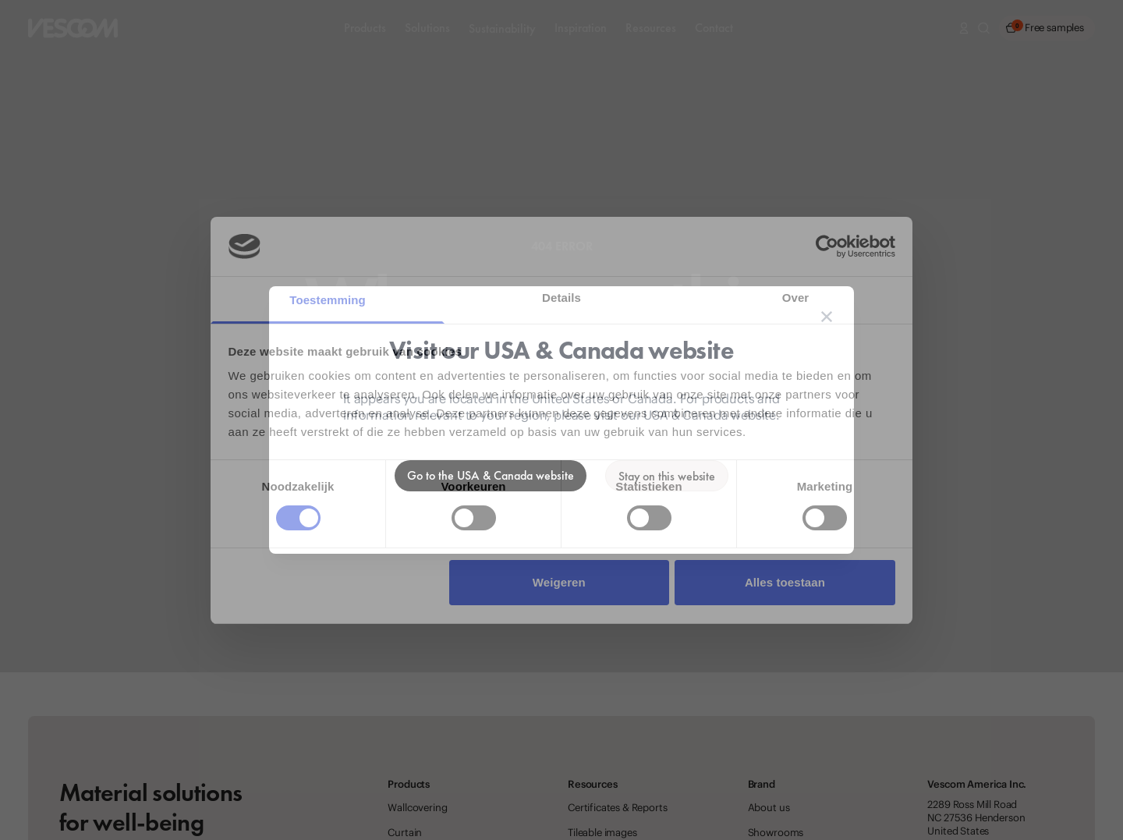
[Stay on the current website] (666, 475)
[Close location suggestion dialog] (826, 316)
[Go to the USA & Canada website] (490, 475)
